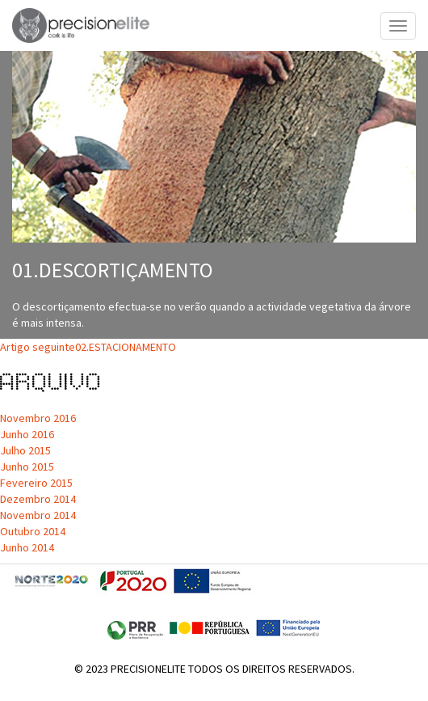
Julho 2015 (25, 450)
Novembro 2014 (38, 515)
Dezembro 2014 (38, 499)
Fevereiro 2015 (36, 482)
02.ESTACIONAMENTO (88, 347)
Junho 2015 (27, 466)
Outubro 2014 (32, 531)
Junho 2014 (27, 547)
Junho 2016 (27, 434)
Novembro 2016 (38, 418)
